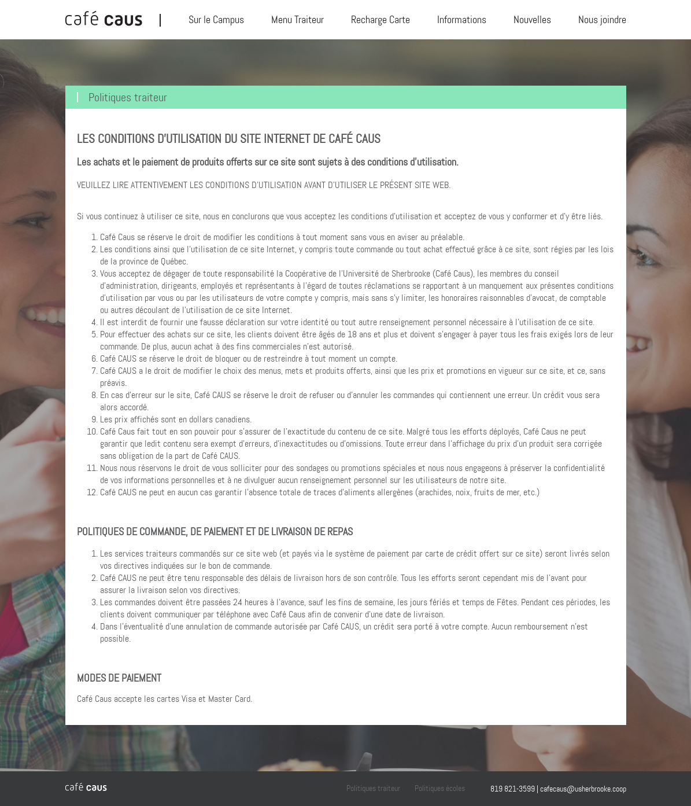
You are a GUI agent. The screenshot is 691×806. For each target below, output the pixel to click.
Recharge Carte (380, 20)
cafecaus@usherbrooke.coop (583, 788)
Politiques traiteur (359, 788)
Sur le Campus (216, 20)
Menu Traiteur (297, 20)
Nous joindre (602, 20)
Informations (461, 20)
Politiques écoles (430, 788)
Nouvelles (532, 20)
